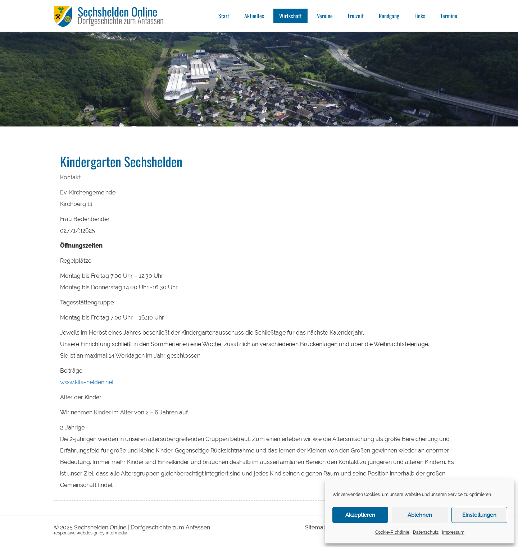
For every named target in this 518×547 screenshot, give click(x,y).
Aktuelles (254, 16)
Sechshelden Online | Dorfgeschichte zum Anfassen (142, 527)
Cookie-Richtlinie (392, 532)
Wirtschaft (290, 16)
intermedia (116, 532)
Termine (448, 16)
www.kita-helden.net (87, 382)
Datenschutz (426, 532)
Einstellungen (479, 515)
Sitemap (316, 527)
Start (223, 16)
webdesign (88, 532)
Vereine (325, 16)
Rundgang (389, 16)
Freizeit (356, 16)
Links (419, 16)
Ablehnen (420, 515)
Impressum (453, 532)
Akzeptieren (360, 515)
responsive (65, 532)
